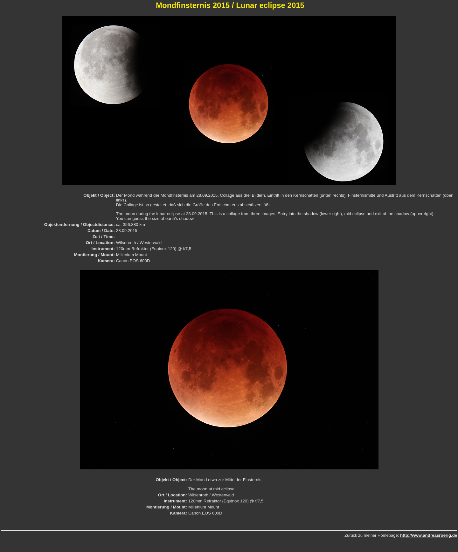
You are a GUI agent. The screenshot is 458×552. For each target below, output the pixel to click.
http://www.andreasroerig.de (428, 535)
